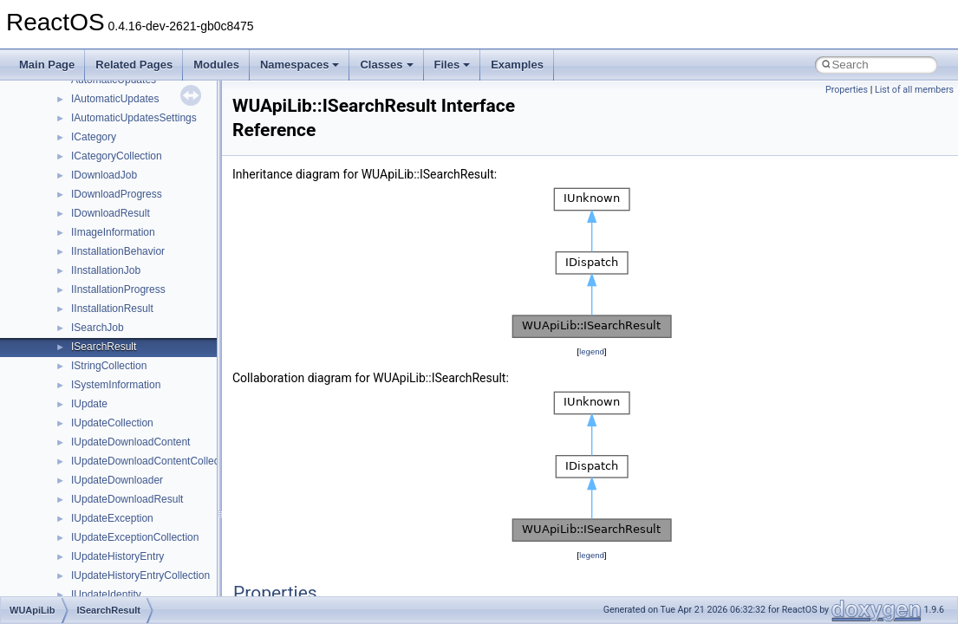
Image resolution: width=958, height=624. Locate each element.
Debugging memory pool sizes (99, 186)
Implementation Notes (80, 301)
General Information (75, 339)
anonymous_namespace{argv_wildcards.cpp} (161, 568)
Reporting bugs (64, 205)
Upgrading (53, 91)
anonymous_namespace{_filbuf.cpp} (141, 549)
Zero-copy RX (61, 224)
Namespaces (300, 64)
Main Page (47, 64)
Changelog (54, 110)
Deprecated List (65, 377)
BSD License (59, 320)
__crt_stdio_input (96, 472)
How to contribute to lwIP (87, 129)
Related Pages (134, 64)
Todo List (50, 358)
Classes (386, 64)
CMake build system (76, 148)
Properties (846, 89)
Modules (216, 64)
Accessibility (85, 529)
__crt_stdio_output (100, 491)
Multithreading (61, 263)
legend (591, 351)
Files (452, 64)
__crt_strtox (84, 510)
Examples (517, 64)
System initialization (75, 243)
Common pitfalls (66, 167)
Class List (65, 453)
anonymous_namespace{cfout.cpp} (138, 587)
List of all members (914, 89)
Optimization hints (70, 282)
